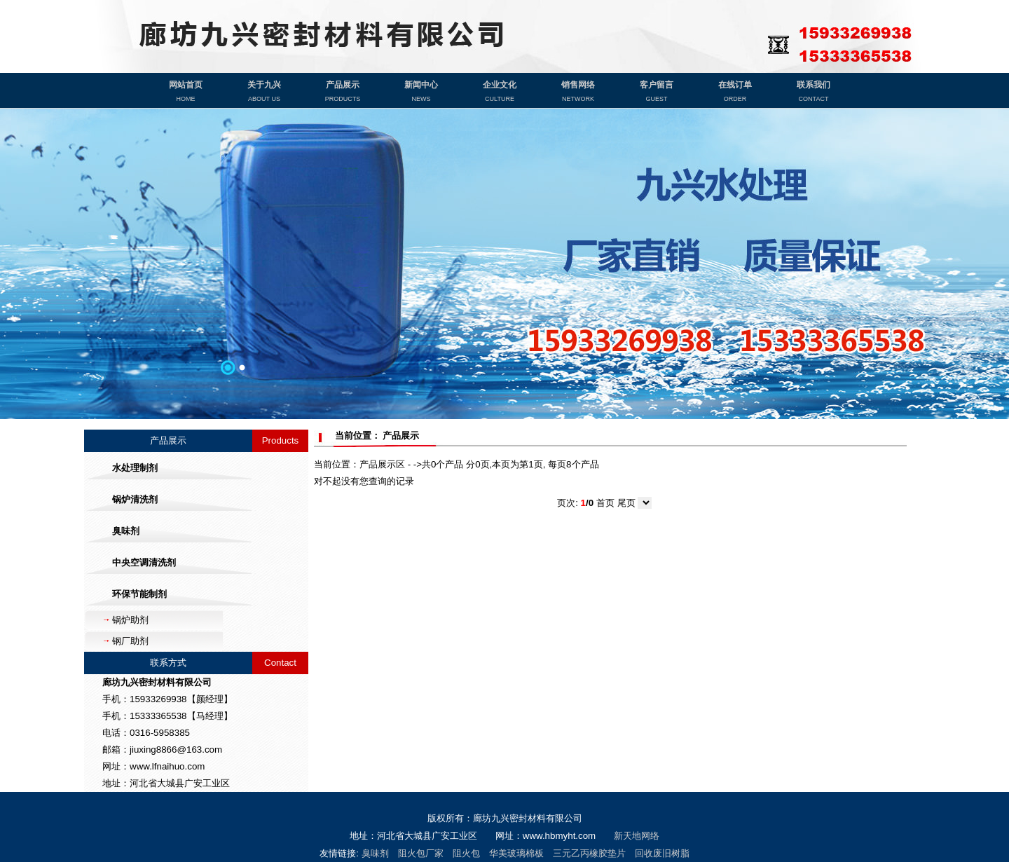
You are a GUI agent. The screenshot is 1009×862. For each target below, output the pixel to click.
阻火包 (466, 853)
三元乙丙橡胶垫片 (589, 853)
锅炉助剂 (130, 620)
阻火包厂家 (421, 853)
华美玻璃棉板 (516, 853)
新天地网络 (636, 835)
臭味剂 (375, 853)
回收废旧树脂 (662, 853)
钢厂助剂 (130, 641)
